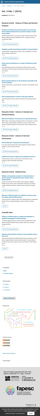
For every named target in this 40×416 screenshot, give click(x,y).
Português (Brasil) (8, 273)
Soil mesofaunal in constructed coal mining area (15, 142)
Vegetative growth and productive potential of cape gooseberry (20, 49)
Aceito (31, 413)
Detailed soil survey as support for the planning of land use (18, 156)
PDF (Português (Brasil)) (10, 44)
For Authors (6, 287)
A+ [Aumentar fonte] (6, 257)
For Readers (6, 284)
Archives (9, 6)
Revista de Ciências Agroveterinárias (14, 1)
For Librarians (6, 290)
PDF (5, 206)
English (5, 271)
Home (3, 6)
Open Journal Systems (9, 353)
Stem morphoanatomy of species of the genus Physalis (17, 96)
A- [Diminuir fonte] (12, 257)
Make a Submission (9, 298)
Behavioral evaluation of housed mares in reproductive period (19, 118)
